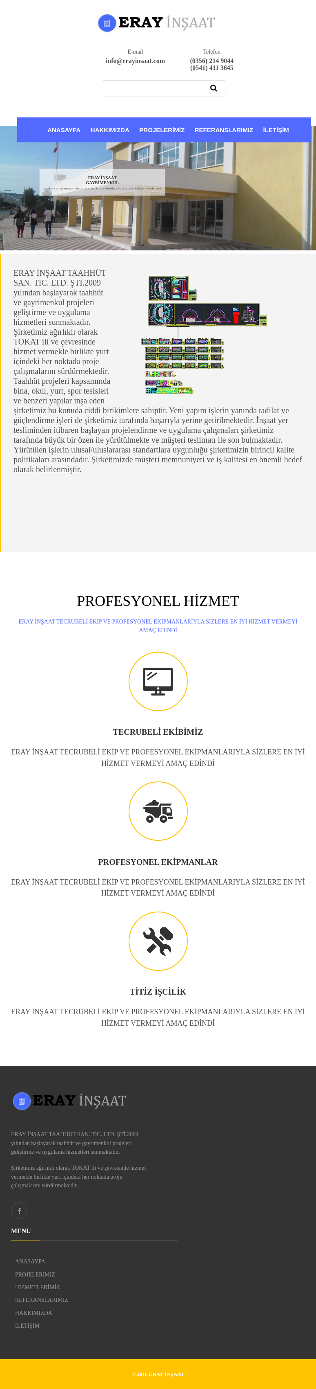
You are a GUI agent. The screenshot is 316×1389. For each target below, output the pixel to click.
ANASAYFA (63, 129)
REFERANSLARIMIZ (224, 129)
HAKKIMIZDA (110, 129)
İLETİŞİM (276, 129)
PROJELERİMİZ (162, 129)
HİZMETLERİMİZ (37, 1287)
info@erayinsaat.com (135, 60)
